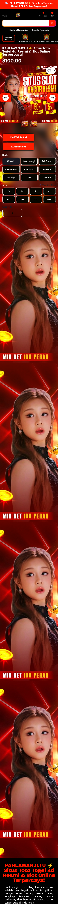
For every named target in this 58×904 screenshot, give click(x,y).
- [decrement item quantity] (5, 213)
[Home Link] (20, 14)
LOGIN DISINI (18, 146)
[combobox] (25, 23)
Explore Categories (18, 30)
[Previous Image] (5, 97)
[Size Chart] (47, 185)
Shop (4, 16)
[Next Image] (52, 97)
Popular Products (40, 30)
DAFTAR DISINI (18, 137)
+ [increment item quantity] (20, 213)
